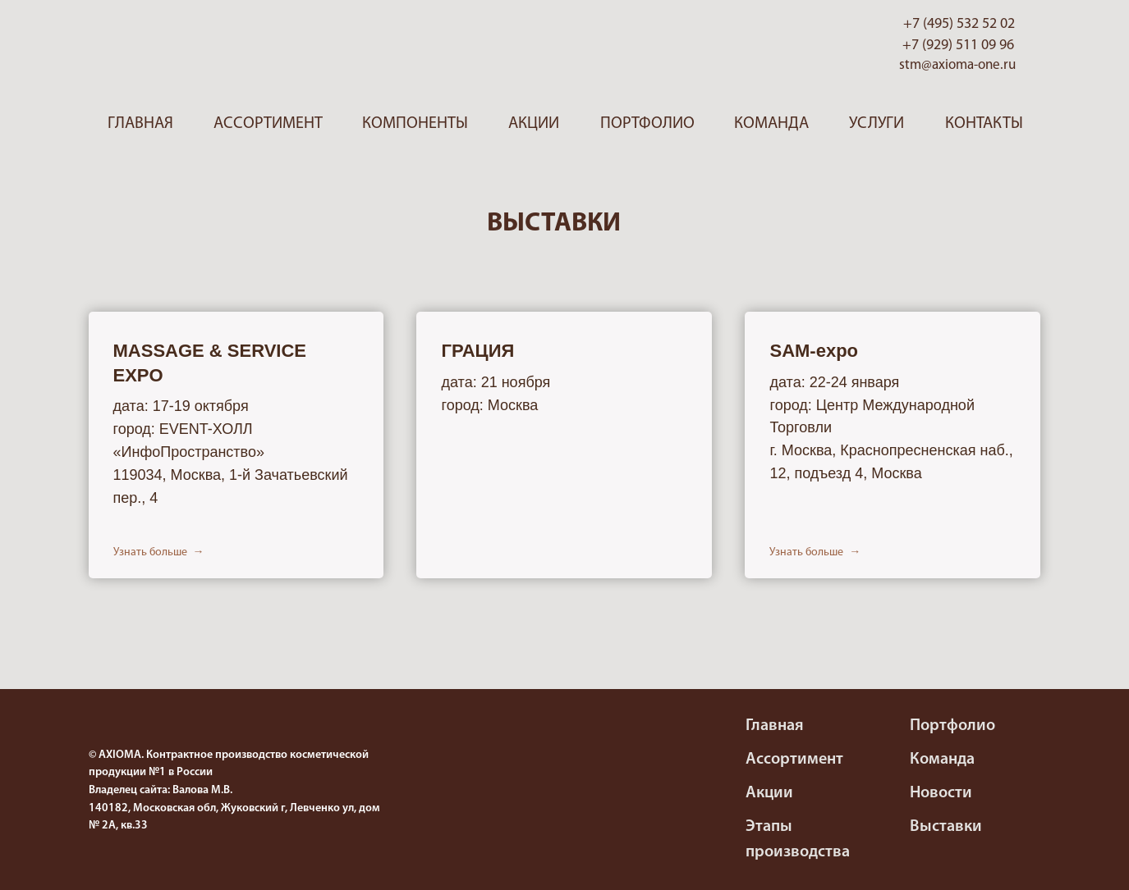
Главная (140, 124)
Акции (533, 124)
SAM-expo (813, 350)
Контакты (984, 124)
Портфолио (647, 124)
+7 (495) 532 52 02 (959, 24)
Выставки (946, 827)
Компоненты (415, 124)
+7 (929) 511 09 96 (958, 45)
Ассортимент (268, 124)
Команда (771, 124)
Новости (941, 793)
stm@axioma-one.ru (957, 65)
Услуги (876, 124)
